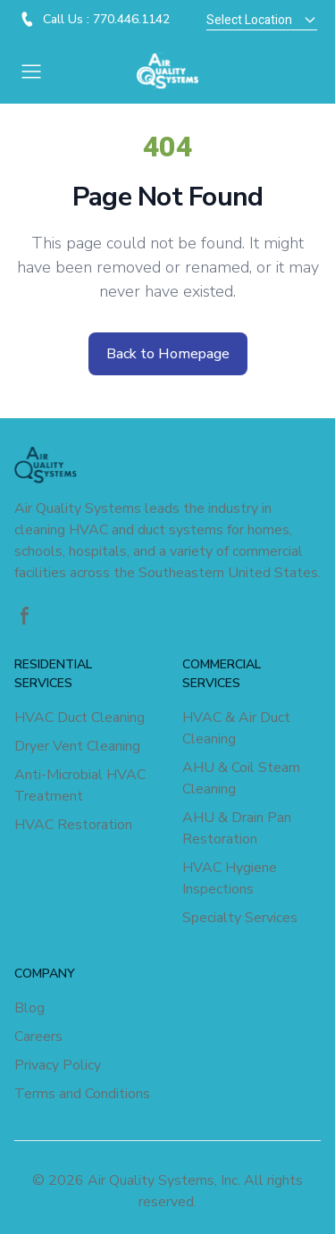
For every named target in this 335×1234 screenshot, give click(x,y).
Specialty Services (239, 918)
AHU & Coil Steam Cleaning (241, 778)
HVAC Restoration (73, 825)
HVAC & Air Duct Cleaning (236, 728)
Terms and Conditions (82, 1094)
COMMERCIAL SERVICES (221, 674)
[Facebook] (25, 615)
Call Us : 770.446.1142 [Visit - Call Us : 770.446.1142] (106, 19)
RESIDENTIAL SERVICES (53, 674)
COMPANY (44, 973)
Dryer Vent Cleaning (77, 746)
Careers (38, 1036)
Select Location (261, 20)
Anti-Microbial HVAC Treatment (80, 785)
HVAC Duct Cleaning (79, 717)
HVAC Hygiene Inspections (229, 878)
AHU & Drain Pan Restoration (236, 828)
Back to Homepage (168, 354)
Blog (29, 1008)
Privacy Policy (57, 1065)
